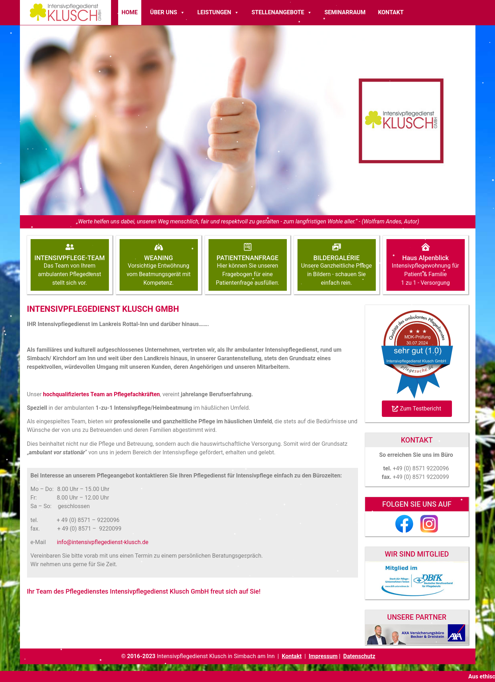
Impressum (323, 656)
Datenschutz (359, 656)
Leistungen (218, 12)
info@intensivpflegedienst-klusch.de (102, 542)
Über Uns (167, 12)
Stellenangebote (282, 12)
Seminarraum (345, 12)
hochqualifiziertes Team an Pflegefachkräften (101, 394)
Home (130, 12)
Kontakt (391, 12)
